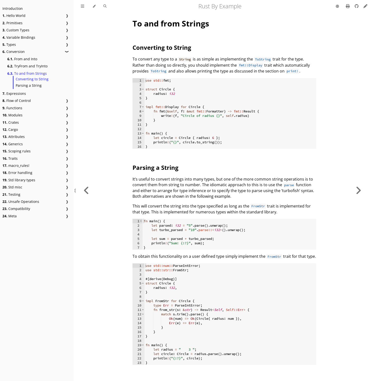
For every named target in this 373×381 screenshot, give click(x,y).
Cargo (10, 129)
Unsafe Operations (20, 201)
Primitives (12, 23)
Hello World (13, 15)
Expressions (14, 93)
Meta (9, 216)
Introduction (12, 8)
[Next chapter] (358, 190)
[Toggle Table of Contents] (82, 6)
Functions (12, 108)
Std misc (12, 187)
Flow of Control (16, 100)
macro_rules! (15, 165)
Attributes (13, 136)
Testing (11, 194)
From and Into (22, 59)
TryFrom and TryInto (27, 66)
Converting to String (32, 79)
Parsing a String (29, 85)
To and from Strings (27, 73)
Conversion (13, 51)
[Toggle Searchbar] (104, 6)
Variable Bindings (18, 37)
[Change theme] (93, 6)
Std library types (18, 180)
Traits (10, 158)
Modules (12, 115)
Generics (12, 144)
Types (9, 44)
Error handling (17, 172)
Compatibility (16, 208)
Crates (10, 122)
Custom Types (15, 30)
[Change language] (337, 6)
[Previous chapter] (86, 190)
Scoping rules (16, 151)
